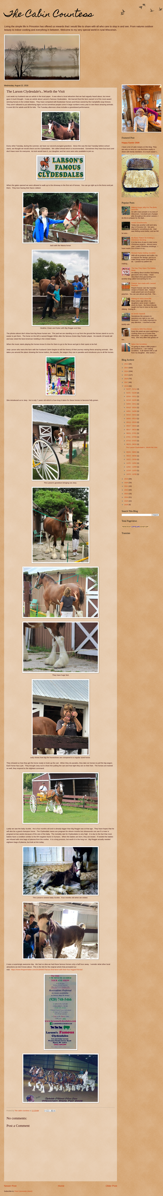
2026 (126, 505)
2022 (126, 490)
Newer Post (10, 1185)
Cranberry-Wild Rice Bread (141, 329)
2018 (126, 386)
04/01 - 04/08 (131, 411)
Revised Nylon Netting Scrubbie (143, 253)
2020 (126, 483)
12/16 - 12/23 (131, 470)
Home (61, 1185)
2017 (126, 382)
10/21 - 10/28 (131, 459)
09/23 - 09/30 (131, 456)
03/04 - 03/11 (131, 404)
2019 (126, 479)
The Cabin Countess (48, 15)
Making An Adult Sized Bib (141, 299)
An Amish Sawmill (138, 314)
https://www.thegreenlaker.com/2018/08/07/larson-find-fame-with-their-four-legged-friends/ (47, 970)
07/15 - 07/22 (131, 441)
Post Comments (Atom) (23, 1191)
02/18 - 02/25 (131, 400)
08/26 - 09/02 (131, 452)
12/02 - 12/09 (131, 467)
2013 (126, 368)
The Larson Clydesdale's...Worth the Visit (141, 447)
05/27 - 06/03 (131, 426)
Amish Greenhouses (139, 223)
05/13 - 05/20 (131, 422)
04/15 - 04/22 (131, 415)
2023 (126, 494)
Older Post (111, 1185)
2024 (126, 497)
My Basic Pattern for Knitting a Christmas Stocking (142, 239)
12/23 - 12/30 (131, 474)
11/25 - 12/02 (131, 463)
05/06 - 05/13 (131, 418)
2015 (126, 375)
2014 (126, 371)
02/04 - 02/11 (131, 396)
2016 (126, 379)
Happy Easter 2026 (130, 142)
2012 (126, 364)
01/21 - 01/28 (131, 393)
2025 (126, 501)
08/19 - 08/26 (131, 444)
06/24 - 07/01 (131, 433)
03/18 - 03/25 (131, 407)
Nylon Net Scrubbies (139, 344)
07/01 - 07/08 (131, 437)
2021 (126, 486)
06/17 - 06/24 (131, 430)
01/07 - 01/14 (131, 389)
